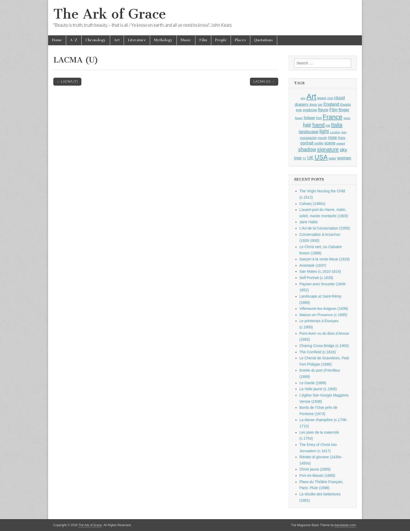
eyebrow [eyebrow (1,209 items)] (310, 110)
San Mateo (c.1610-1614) (320, 271)
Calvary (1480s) (312, 204)
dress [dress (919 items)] (313, 105)
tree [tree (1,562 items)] (297, 157)
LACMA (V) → (264, 81)
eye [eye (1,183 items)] (299, 110)
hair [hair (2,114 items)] (307, 125)
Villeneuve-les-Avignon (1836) (323, 308)
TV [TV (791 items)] (304, 158)
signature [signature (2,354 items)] (328, 149)
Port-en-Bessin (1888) (317, 475)
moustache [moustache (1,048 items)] (308, 138)
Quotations (263, 40)
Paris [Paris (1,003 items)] (341, 138)
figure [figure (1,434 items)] (323, 110)
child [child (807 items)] (330, 98)
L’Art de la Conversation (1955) (324, 228)
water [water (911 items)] (332, 158)
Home (57, 40)
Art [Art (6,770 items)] (311, 96)
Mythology (163, 40)
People (221, 40)
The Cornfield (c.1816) (317, 352)
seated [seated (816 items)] (341, 143)
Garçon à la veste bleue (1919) (324, 259)
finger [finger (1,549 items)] (344, 109)
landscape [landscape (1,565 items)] (308, 131)
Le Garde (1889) (312, 383)
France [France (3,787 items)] (333, 116)
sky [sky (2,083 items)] (343, 149)
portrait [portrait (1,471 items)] (307, 143)
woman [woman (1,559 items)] (344, 157)
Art (117, 40)
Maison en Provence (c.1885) (323, 315)
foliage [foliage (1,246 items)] (309, 118)
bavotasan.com (345, 525)
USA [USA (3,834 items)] (321, 157)
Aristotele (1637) (312, 265)
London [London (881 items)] (335, 132)
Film (203, 40)
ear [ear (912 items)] (320, 105)
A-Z (73, 40)
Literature (137, 40)
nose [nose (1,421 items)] (332, 137)
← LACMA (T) (67, 81)
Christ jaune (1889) (315, 469)
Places (240, 40)
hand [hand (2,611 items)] (318, 125)
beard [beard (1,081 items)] (321, 98)
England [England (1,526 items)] (331, 104)
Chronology (96, 40)
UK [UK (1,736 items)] (310, 157)
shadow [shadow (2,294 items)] (307, 149)
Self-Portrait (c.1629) (316, 278)
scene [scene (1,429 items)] (329, 143)
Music (186, 40)
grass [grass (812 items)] (346, 118)
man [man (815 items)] (343, 132)
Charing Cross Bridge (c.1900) (324, 346)
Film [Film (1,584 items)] (333, 109)
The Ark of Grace (109, 14)
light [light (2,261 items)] (324, 131)
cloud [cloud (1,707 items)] (339, 97)
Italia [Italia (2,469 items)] (336, 125)
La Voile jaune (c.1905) (318, 389)
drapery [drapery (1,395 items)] (301, 104)
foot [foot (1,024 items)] (319, 118)
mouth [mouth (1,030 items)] (322, 138)
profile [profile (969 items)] (319, 143)
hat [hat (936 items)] (328, 125)
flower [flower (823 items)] (299, 118)
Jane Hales (308, 222)
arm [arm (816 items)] (302, 98)
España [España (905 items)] (345, 105)
